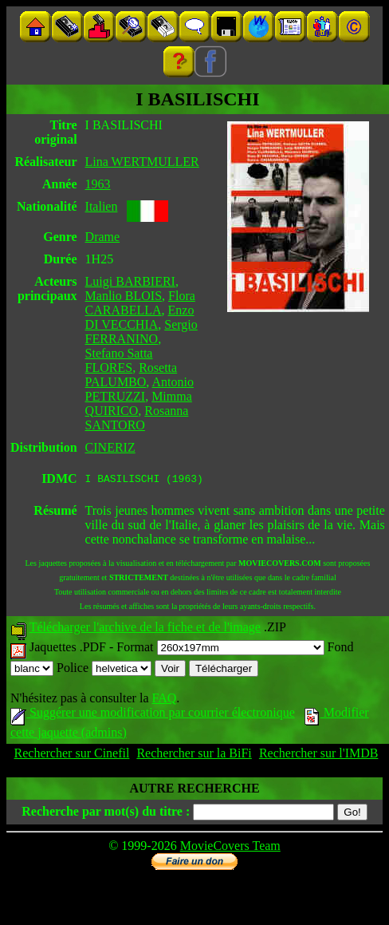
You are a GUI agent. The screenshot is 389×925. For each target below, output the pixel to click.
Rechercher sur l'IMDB (319, 755)
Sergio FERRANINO (141, 332)
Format (220, 649)
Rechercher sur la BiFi (193, 755)
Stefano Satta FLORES (119, 360)
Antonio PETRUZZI (139, 389)
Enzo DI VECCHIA (139, 317)
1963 (98, 184)
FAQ (163, 700)
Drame (102, 236)
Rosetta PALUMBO (131, 375)
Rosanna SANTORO (137, 418)
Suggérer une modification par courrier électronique (152, 714)
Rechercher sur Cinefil (72, 755)
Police (104, 670)
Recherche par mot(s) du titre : (106, 813)
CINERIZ (110, 447)
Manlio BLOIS (123, 295)
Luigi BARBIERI (130, 281)
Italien (101, 206)
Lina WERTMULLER (142, 161)
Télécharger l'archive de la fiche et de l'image (145, 629)
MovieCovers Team (230, 848)
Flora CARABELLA (140, 303)
